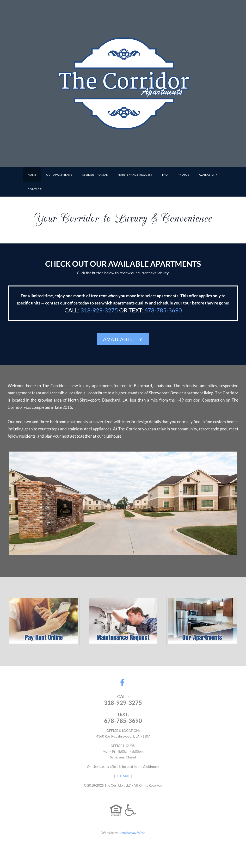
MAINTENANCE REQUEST (135, 174)
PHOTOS (183, 174)
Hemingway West (132, 833)
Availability (208, 174)
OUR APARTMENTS (59, 174)
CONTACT (35, 189)
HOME (32, 174)
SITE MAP (123, 776)
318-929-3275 (99, 310)
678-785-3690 (163, 310)
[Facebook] (122, 682)
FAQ (165, 174)
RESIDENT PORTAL (95, 174)
